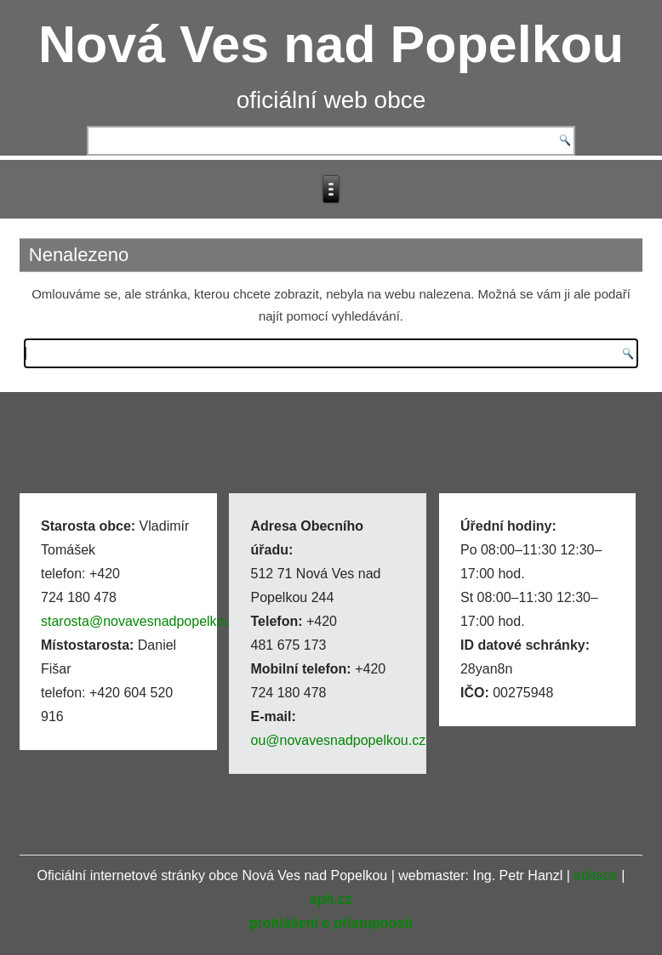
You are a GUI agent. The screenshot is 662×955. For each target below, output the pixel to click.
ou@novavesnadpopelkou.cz (337, 740)
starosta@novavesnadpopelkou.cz (145, 621)
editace (596, 875)
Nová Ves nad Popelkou (331, 44)
